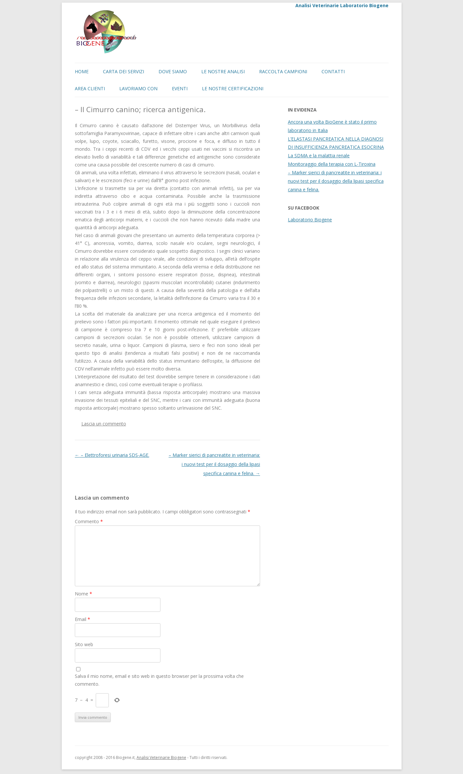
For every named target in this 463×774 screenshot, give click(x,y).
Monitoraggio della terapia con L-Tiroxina (331, 164)
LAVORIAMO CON (138, 88)
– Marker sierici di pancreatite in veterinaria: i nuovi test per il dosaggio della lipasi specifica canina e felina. (214, 464)
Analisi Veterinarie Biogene (161, 757)
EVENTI (180, 88)
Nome (83, 594)
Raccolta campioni (283, 71)
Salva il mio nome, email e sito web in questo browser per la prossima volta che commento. (159, 680)
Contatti (333, 71)
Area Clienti (90, 88)
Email (82, 619)
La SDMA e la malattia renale (319, 155)
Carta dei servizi (123, 71)
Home (82, 71)
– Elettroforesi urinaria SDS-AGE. (112, 455)
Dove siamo (172, 71)
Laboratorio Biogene (310, 219)
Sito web (84, 644)
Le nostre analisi (223, 71)
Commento (89, 521)
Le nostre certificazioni (232, 88)
